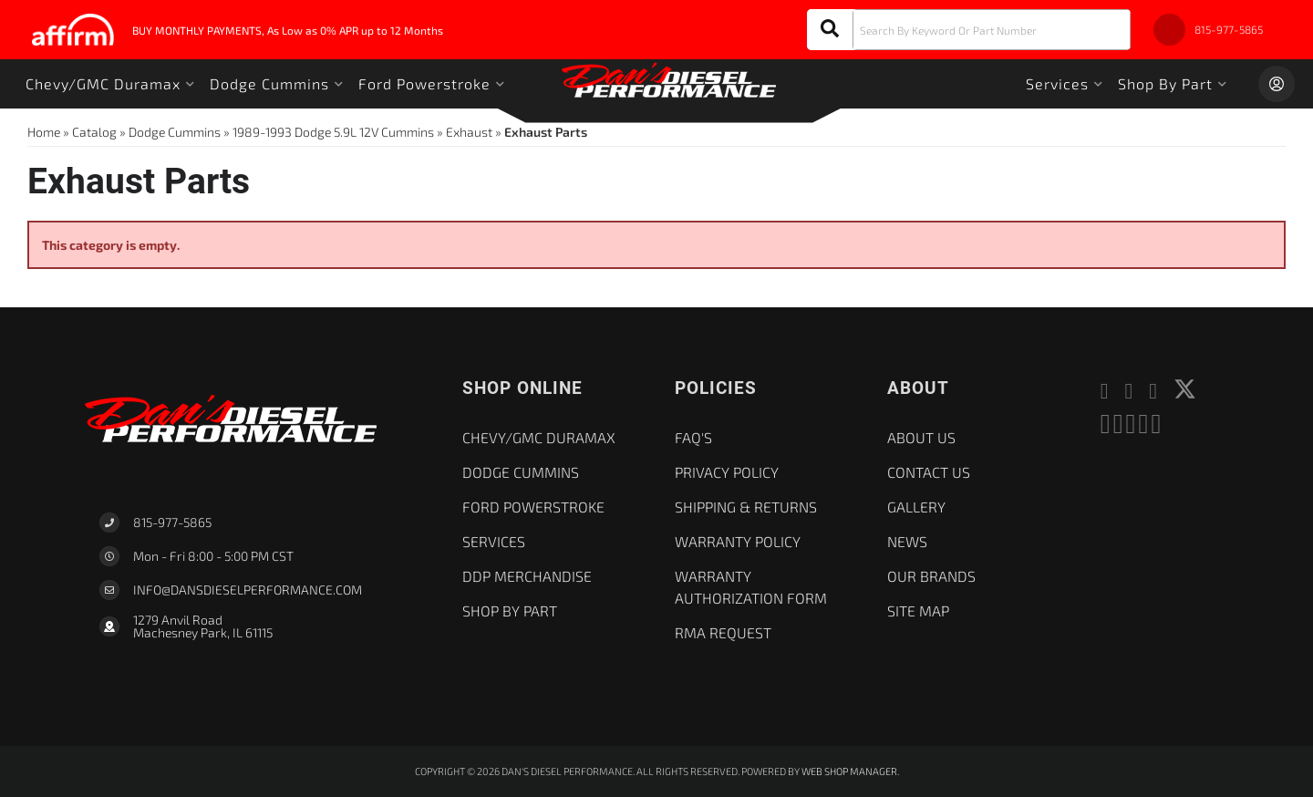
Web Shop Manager (849, 771)
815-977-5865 (172, 522)
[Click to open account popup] (1276, 84)
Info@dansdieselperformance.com (247, 590)
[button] (969, 29)
